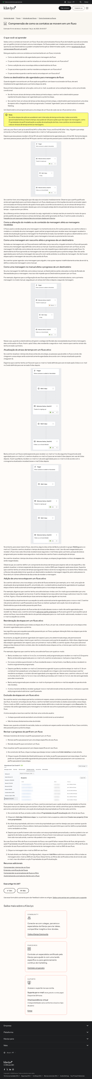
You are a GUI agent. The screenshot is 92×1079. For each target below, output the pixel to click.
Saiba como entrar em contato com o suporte (69, 897)
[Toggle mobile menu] (87, 8)
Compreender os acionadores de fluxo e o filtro (21, 873)
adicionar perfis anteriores (46, 612)
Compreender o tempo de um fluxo (17, 867)
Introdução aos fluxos (30, 18)
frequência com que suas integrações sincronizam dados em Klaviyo (29, 218)
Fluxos (18, 18)
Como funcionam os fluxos (47, 18)
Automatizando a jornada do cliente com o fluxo (21, 876)
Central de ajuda (9, 18)
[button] (46, 169)
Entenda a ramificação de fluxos (16, 870)
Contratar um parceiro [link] (36, 968)
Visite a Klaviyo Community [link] (38, 934)
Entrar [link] (30, 1011)
